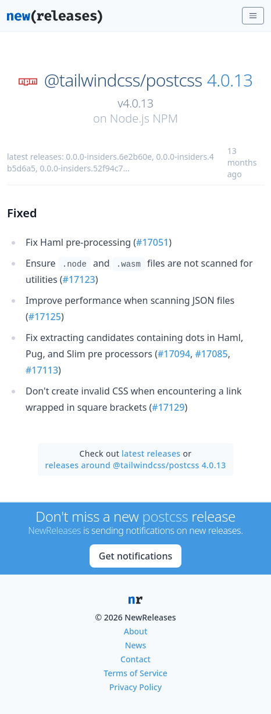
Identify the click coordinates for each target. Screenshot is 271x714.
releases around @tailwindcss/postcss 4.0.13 (135, 465)
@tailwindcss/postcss (123, 80)
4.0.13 (230, 80)
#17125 (44, 316)
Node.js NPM (144, 118)
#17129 (168, 407)
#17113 (42, 370)
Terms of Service (135, 673)
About (136, 631)
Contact (135, 659)
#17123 (79, 279)
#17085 (211, 353)
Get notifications (135, 556)
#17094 (174, 353)
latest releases (151, 453)
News (136, 645)
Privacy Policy (135, 687)
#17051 (152, 242)
